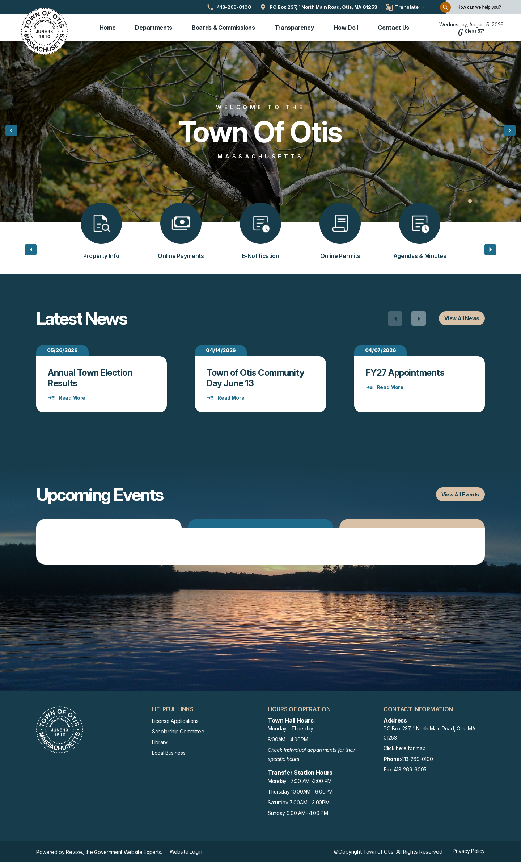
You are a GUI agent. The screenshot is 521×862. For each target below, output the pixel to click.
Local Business (169, 752)
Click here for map (404, 747)
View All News (461, 317)
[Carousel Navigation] (407, 317)
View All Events (460, 493)
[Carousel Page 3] (481, 200)
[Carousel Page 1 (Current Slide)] (470, 200)
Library (160, 741)
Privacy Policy (469, 850)
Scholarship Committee (178, 730)
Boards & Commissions (223, 27)
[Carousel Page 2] (476, 200)
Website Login (186, 851)
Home (107, 27)
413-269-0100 (408, 758)
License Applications (175, 720)
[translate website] (405, 7)
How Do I (346, 27)
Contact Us (393, 27)
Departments (153, 27)
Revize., (75, 851)
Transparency (294, 27)
